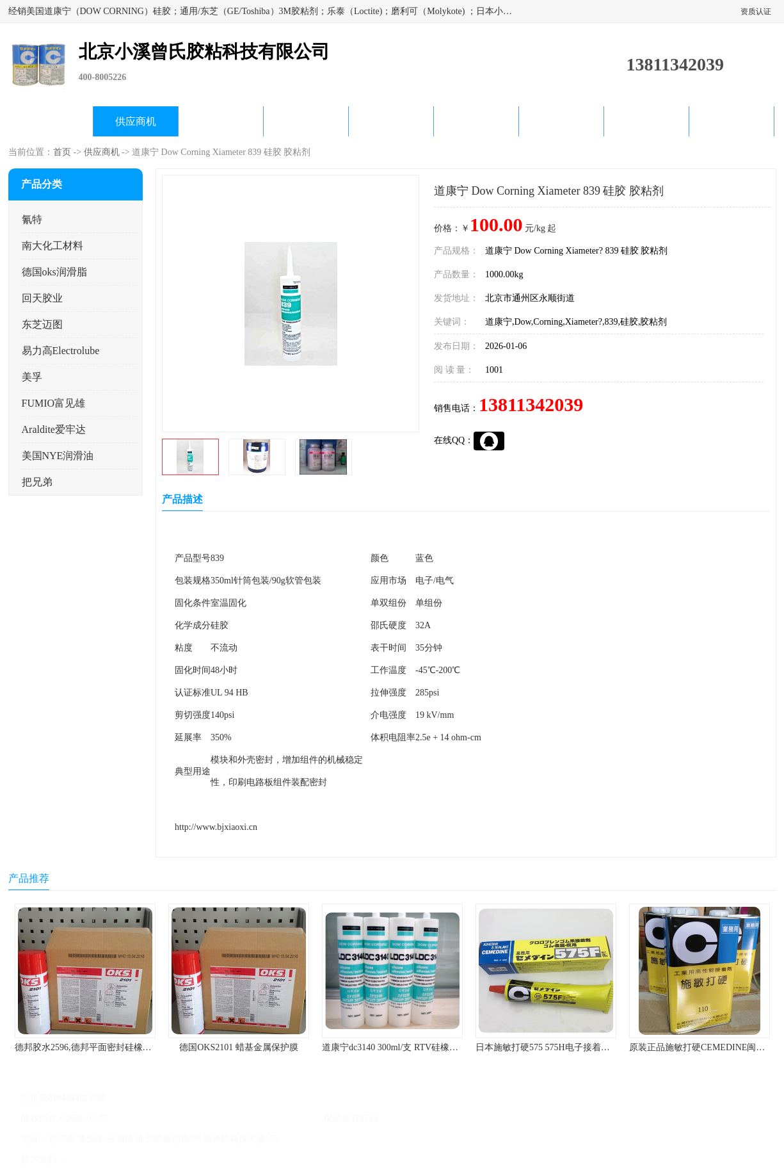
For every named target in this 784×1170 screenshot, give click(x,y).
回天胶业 (42, 298)
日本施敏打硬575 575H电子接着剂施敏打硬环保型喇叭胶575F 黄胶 (607, 1047)
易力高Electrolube (61, 350)
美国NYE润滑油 (58, 455)
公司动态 (391, 121)
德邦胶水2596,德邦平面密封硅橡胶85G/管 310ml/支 (115, 1047)
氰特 (32, 219)
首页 (62, 152)
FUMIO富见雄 (54, 403)
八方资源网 (90, 1159)
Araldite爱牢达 (54, 429)
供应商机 (135, 121)
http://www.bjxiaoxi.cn (216, 827)
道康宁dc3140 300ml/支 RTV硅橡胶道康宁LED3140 (421, 1047)
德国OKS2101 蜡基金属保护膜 (238, 1047)
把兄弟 (37, 481)
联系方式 (731, 121)
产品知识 (476, 121)
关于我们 (305, 121)
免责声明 (133, 1159)
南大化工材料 (52, 245)
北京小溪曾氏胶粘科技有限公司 (258, 1118)
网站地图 (218, 1159)
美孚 (32, 376)
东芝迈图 (42, 324)
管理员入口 (175, 1159)
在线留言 (646, 121)
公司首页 (50, 121)
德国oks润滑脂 (54, 271)
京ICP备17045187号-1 (151, 1118)
